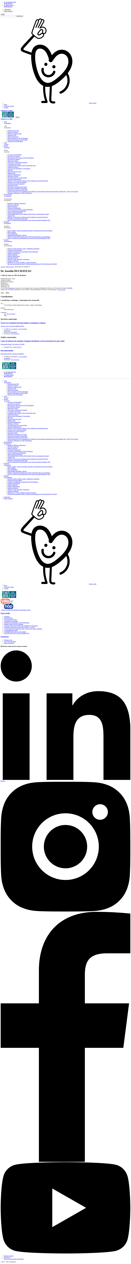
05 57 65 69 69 (11, 314)
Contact (6, 107)
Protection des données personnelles (14, 1259)
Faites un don (50, 103)
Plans (5, 104)
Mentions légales (8, 1256)
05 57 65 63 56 (15, 333)
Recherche (7, 9)
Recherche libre (5, 285)
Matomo (10, 288)
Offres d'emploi (8, 11)
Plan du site (7, 1257)
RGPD (70, 288)
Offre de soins (10, 267)
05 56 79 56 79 (17, 347)
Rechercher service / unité (8, 278)
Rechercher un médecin (7, 282)
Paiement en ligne (9, 106)
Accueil (3, 267)
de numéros (7, 330)
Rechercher (7, 497)
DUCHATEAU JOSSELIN (15, 267)
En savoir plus (61, 289)
